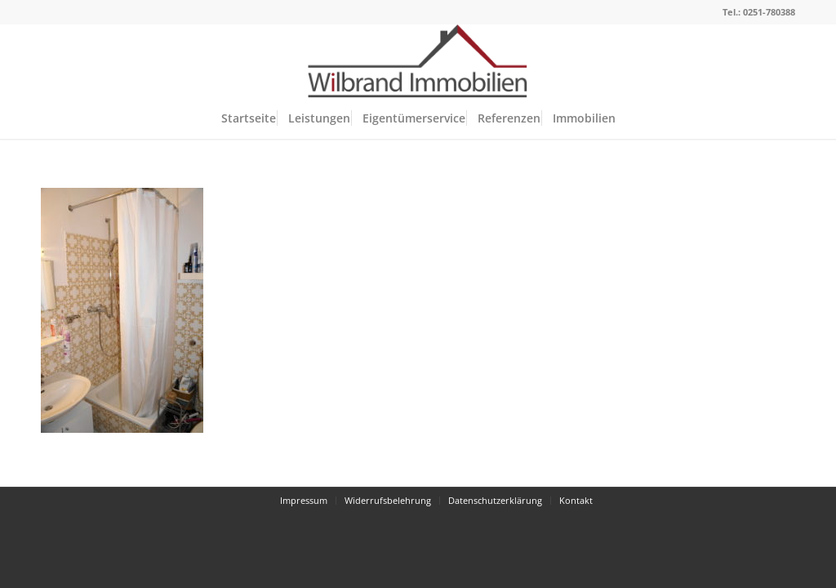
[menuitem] (249, 118)
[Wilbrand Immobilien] (418, 61)
